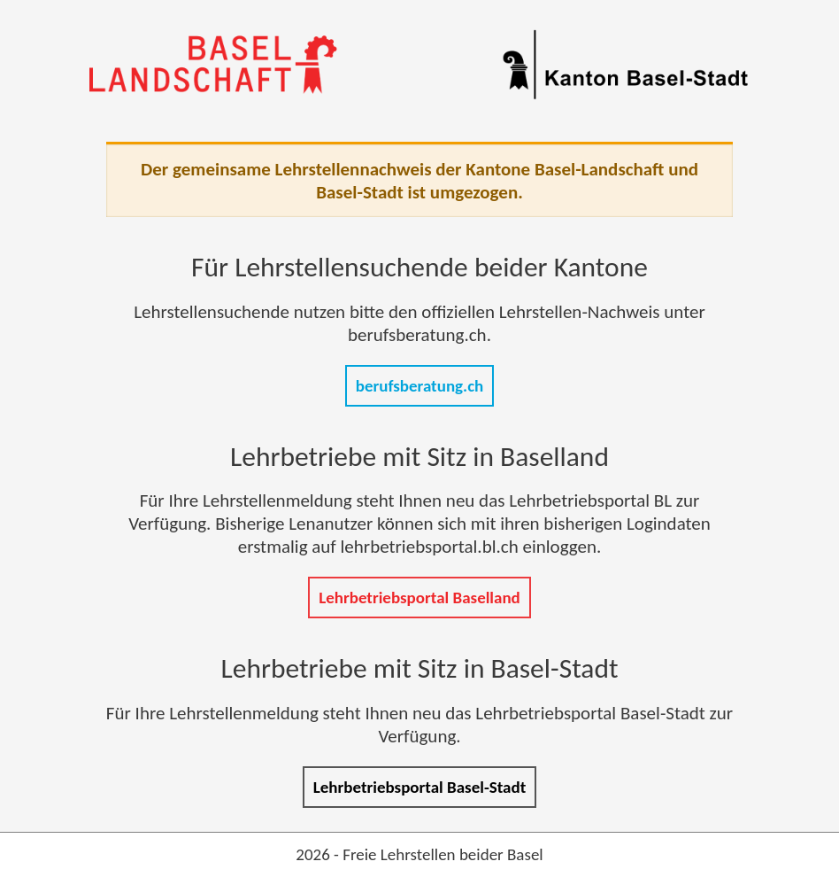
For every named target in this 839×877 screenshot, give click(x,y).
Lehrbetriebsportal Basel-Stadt (420, 787)
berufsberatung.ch (420, 386)
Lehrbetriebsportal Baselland (419, 597)
